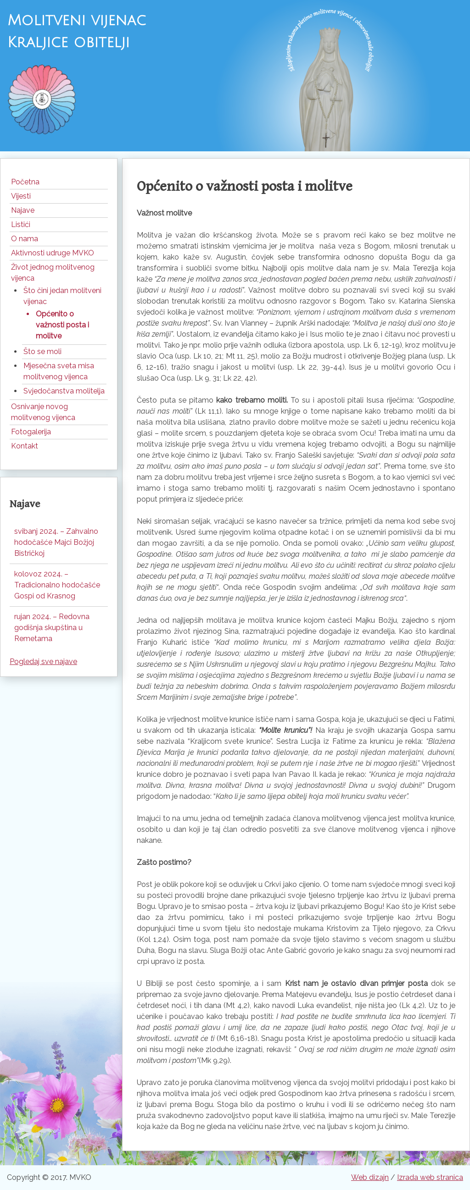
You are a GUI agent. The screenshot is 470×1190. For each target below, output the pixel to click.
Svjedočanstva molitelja (64, 391)
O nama (24, 238)
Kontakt (24, 446)
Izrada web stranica (430, 1177)
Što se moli (42, 351)
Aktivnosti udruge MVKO (52, 253)
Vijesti (21, 196)
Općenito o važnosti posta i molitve (62, 325)
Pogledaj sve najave (43, 661)
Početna (25, 181)
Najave (22, 210)
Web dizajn (370, 1177)
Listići (20, 224)
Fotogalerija (31, 431)
